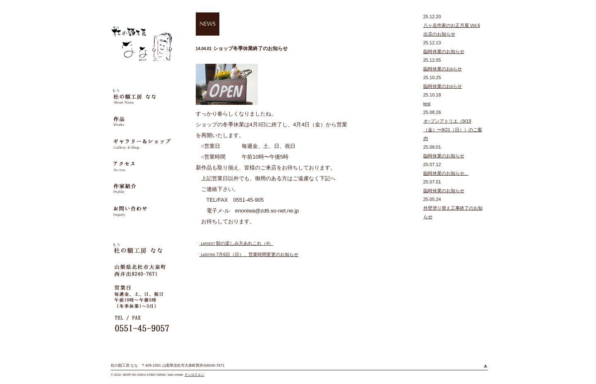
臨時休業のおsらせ (442, 68)
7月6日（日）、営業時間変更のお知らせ (247, 254)
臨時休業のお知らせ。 (446, 173)
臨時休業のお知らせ (443, 51)
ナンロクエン (194, 375)
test (427, 103)
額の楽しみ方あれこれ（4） (235, 243)
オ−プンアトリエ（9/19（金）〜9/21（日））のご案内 (452, 129)
